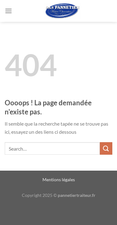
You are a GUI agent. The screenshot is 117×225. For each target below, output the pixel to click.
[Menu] (8, 10)
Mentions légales (58, 179)
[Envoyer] (106, 148)
